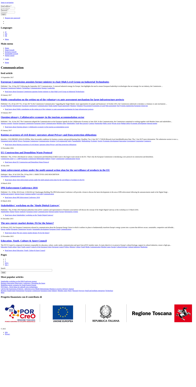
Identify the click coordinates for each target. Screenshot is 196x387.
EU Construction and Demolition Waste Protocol (26, 152)
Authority (23, 212)
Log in (3, 14)
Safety (70, 141)
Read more (44, 91)
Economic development (139, 123)
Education (4, 247)
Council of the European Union (41, 247)
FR (6, 36)
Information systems (71, 212)
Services (81, 291)
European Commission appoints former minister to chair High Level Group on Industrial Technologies (55, 81)
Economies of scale (98, 106)
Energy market (6, 229)
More (2, 292)
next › (7, 263)
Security (29, 229)
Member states (61, 123)
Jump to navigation (7, 2)
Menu (7, 39)
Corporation (139, 141)
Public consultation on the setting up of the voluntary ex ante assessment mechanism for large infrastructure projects (62, 99)
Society (100, 141)
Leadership (51, 88)
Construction (60, 159)
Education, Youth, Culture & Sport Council (24, 240)
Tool (118, 106)
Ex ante (3, 106)
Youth (83, 247)
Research (76, 291)
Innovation (122, 141)
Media (87, 247)
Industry (19, 88)
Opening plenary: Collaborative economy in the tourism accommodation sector (42, 117)
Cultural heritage (121, 247)
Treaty (53, 159)
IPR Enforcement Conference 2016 (19, 187)
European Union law (141, 106)
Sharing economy (6, 123)
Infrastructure (16, 106)
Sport (19, 247)
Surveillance (5, 176)
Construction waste (7, 159)
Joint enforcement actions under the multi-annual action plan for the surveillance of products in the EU (55, 170)
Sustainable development (40, 229)
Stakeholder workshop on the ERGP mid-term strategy (19, 281)
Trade (77, 123)
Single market (53, 106)
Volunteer (80, 106)
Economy (94, 141)
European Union (39, 123)
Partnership (98, 123)
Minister (72, 247)
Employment (11, 291)
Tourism (15, 123)
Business (73, 106)
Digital (12, 212)
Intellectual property (7, 194)
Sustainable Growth (11, 54)
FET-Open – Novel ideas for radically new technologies (19, 287)
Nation (17, 212)
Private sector (116, 123)
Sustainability (76, 141)
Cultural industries (134, 247)
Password (4, 10)
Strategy (44, 88)
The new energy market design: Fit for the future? (27, 223)
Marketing (144, 247)
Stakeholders (71, 123)
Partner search (9, 55)
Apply (3, 272)
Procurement (87, 106)
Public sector (107, 123)
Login (7, 59)
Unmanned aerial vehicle (9, 141)
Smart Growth (9, 50)
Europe (23, 176)
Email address (6, 6)
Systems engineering (127, 106)
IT (5, 32)
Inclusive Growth (11, 52)
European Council (58, 247)
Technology (26, 88)
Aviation (52, 141)
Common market (30, 194)
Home (7, 48)
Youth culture (12, 247)
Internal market (152, 123)
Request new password (12, 18)
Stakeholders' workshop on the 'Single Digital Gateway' (30, 205)
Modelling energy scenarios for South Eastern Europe (18, 285)
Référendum (41, 159)
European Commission (8, 88)
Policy (70, 291)
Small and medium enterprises (95, 291)
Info (6, 332)
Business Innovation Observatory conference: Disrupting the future (23, 283)
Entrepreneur (20, 291)
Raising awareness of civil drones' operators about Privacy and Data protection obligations (48, 134)
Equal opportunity (64, 106)
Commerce (147, 141)
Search (3, 268)
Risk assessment (111, 106)
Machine (9, 106)
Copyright (39, 194)
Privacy (20, 141)
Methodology (86, 141)
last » (6, 265)
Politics (66, 247)
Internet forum (19, 194)
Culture (78, 247)
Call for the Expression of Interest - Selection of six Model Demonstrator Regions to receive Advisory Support (37, 289)
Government (131, 141)
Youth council (25, 247)
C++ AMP (17, 159)
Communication (35, 88)
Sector (78, 159)
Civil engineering (61, 141)
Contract (91, 123)
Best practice (84, 123)
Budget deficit (125, 123)
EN (6, 34)
